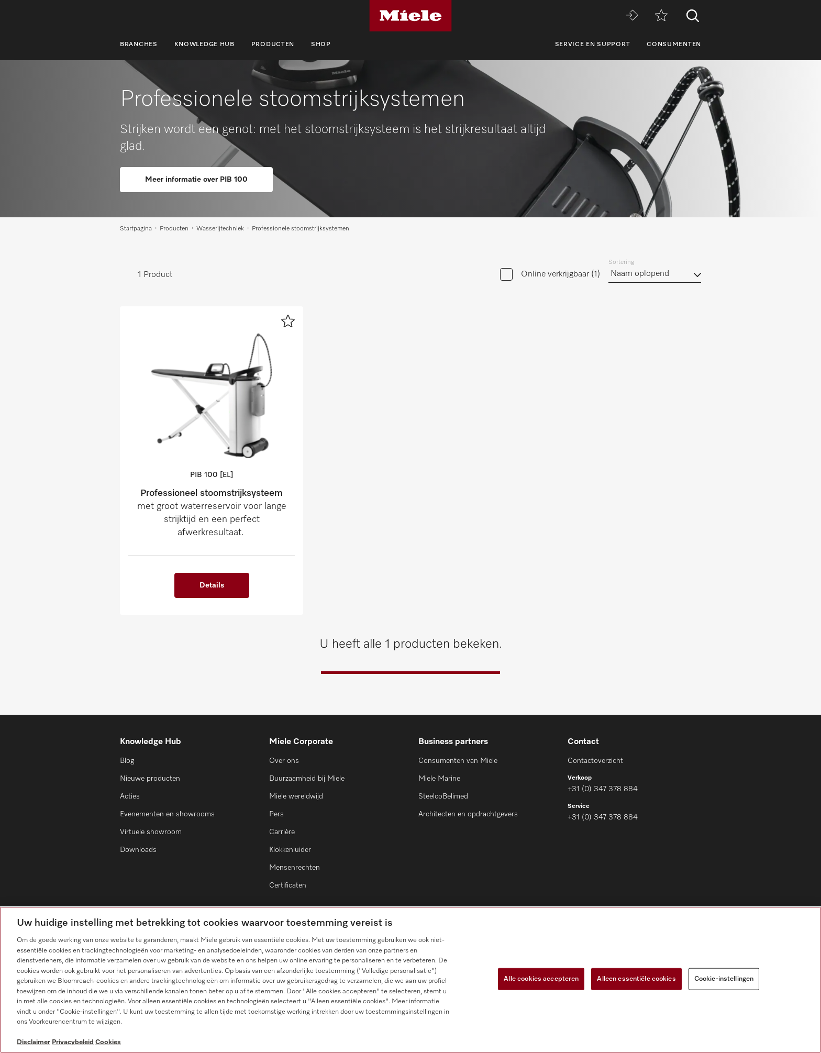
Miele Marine (439, 778)
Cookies (108, 1042)
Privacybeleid (73, 1042)
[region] (410, 979)
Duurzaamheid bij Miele (307, 778)
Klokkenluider (290, 850)
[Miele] (410, 15)
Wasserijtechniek (220, 229)
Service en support (592, 44)
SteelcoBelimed (443, 796)
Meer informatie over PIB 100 (196, 179)
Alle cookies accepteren (541, 979)
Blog (127, 760)
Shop (321, 44)
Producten (272, 44)
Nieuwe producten (150, 778)
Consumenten (674, 44)
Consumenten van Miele (457, 760)
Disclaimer (33, 1042)
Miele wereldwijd (296, 796)
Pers (276, 814)
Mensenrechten (294, 867)
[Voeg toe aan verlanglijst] (288, 321)
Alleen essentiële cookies (636, 979)
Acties (130, 796)
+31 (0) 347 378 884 (603, 789)
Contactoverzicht (595, 760)
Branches (139, 44)
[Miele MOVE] (632, 16)
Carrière (282, 832)
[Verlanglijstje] (661, 16)
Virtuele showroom (151, 832)
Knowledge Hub (204, 44)
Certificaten (287, 885)
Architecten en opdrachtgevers (468, 814)
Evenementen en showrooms (167, 814)
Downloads (138, 850)
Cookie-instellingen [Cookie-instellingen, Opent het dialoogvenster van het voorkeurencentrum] (723, 979)
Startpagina (136, 229)
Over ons (284, 760)
